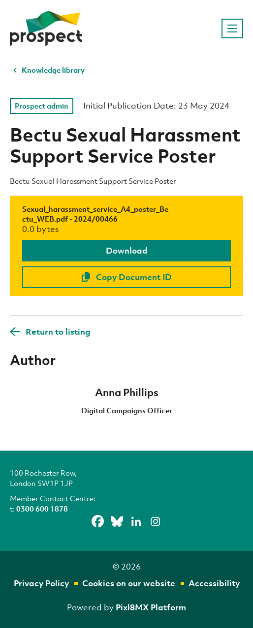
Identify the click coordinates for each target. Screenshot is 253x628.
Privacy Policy (41, 583)
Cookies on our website (128, 583)
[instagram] (155, 521)
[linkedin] (136, 521)
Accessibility (214, 583)
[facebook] (98, 521)
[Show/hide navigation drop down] (232, 28)
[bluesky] (117, 521)
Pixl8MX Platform (151, 607)
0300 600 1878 (42, 509)
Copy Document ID (127, 277)
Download (127, 250)
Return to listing (58, 331)
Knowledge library (53, 70)
